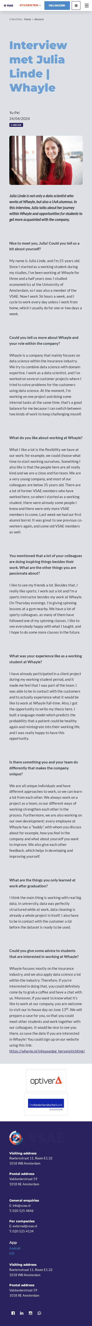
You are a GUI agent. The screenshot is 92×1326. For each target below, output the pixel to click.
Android (14, 1248)
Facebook (13, 1313)
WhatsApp (39, 1313)
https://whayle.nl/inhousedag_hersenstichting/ (47, 1051)
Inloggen (57, 5)
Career (16, 124)
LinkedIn (22, 1313)
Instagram (30, 1313)
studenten (29, 5)
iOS (11, 1253)
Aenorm (39, 19)
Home (27, 19)
